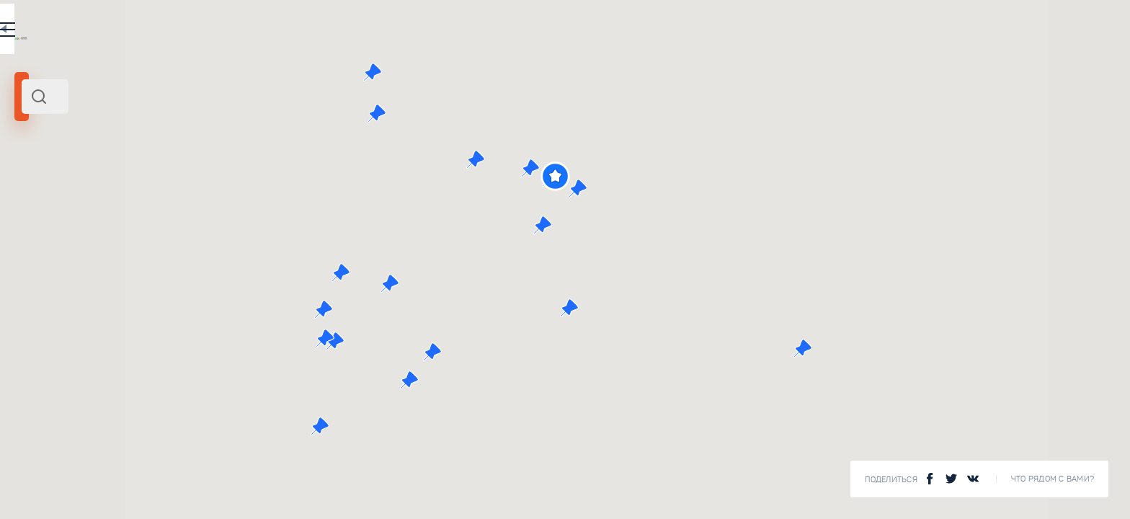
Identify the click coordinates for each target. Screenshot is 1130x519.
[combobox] (252, 96)
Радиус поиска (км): (53, 238)
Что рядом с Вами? (1052, 479)
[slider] (46, 262)
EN (431, 31)
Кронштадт (43, 197)
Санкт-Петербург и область (130, 197)
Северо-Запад (223, 197)
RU (401, 31)
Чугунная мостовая (255, 404)
